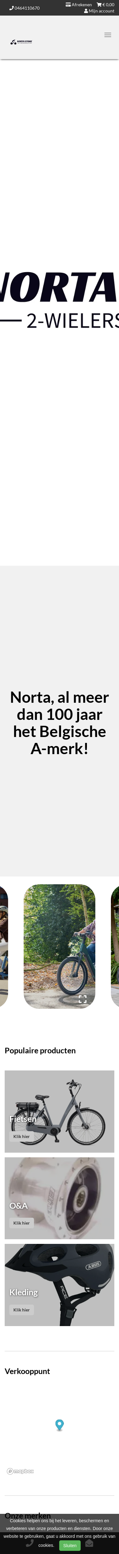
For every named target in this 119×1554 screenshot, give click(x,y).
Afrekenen (79, 4)
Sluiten (70, 1545)
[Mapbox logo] (20, 1471)
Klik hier (21, 1136)
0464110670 (24, 8)
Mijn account (99, 10)
